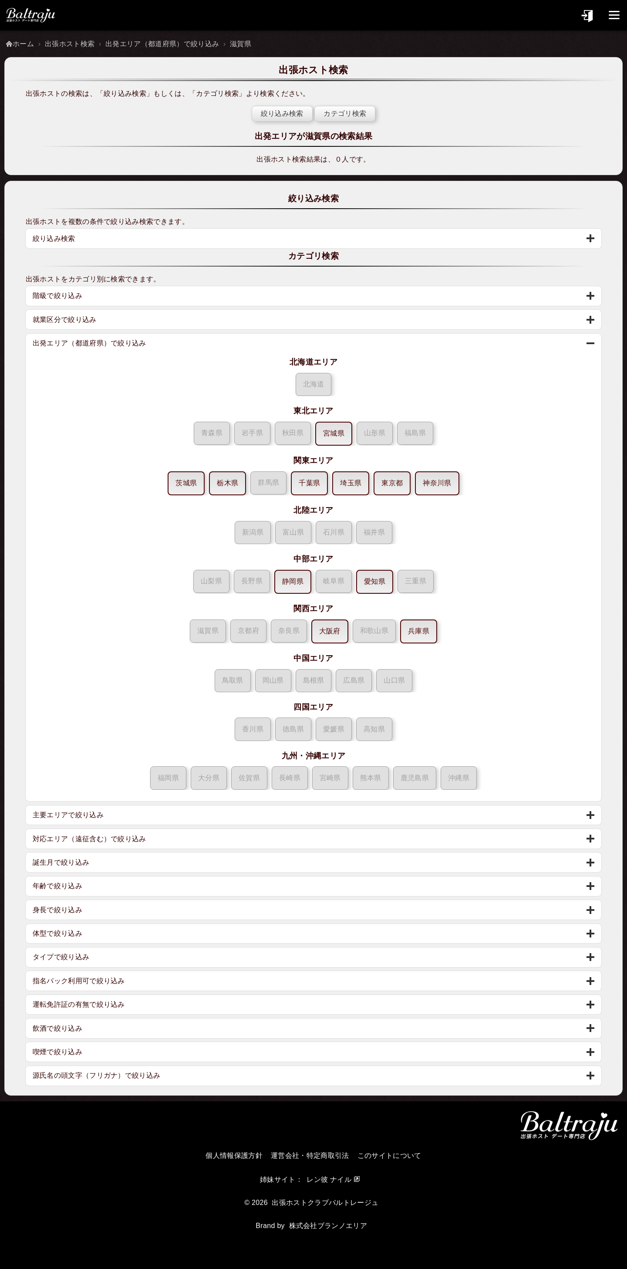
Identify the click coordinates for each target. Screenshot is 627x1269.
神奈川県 (437, 483)
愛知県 (374, 581)
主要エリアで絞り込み (68, 815)
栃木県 (227, 483)
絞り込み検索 (125, 93)
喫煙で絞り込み (58, 1052)
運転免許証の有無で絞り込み (79, 1004)
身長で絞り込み (58, 910)
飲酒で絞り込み (58, 1028)
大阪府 (329, 631)
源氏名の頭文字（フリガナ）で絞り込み (97, 1075)
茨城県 (186, 483)
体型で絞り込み (58, 933)
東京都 (392, 483)
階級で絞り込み (58, 295)
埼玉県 (350, 483)
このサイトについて (389, 1155)
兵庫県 (418, 631)
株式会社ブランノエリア (328, 1225)
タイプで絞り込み (61, 957)
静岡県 (292, 581)
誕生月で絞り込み (61, 862)
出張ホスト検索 (69, 43)
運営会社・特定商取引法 (310, 1155)
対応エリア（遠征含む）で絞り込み (90, 839)
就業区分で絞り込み (65, 319)
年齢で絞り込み (58, 886)
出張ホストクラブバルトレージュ (325, 1202)
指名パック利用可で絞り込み (79, 981)
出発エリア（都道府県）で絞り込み (162, 43)
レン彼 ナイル (329, 1179)
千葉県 (309, 483)
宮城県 (333, 433)
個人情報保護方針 (234, 1155)
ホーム (23, 43)
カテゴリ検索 (218, 93)
